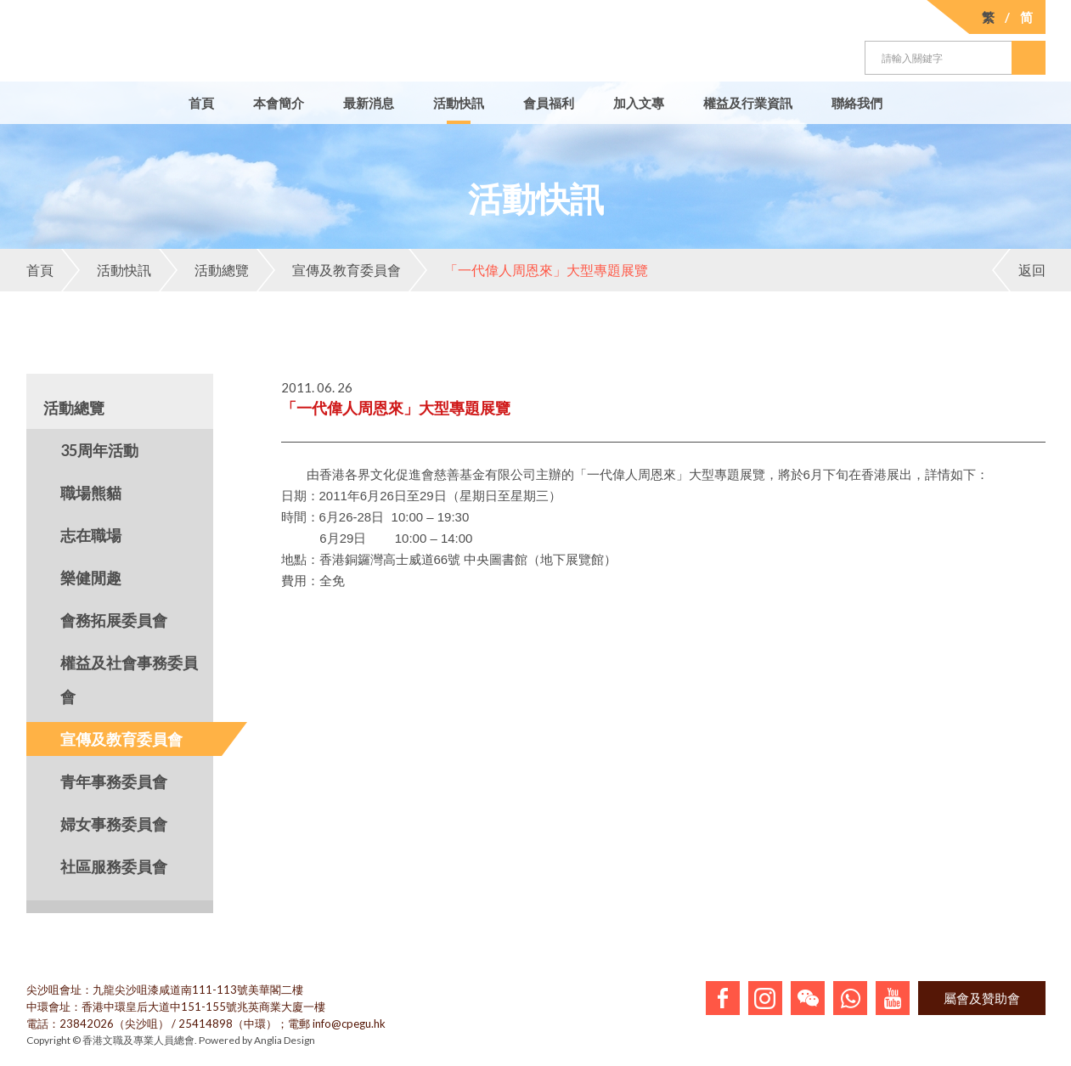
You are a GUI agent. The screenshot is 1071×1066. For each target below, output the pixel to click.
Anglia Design (284, 1040)
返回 (1019, 270)
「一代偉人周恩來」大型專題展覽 (528, 270)
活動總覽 (204, 270)
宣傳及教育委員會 (328, 270)
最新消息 (368, 102)
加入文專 (638, 102)
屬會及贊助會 (982, 998)
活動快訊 (458, 102)
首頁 (201, 102)
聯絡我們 (856, 102)
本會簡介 (278, 102)
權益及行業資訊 (747, 102)
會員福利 (548, 102)
